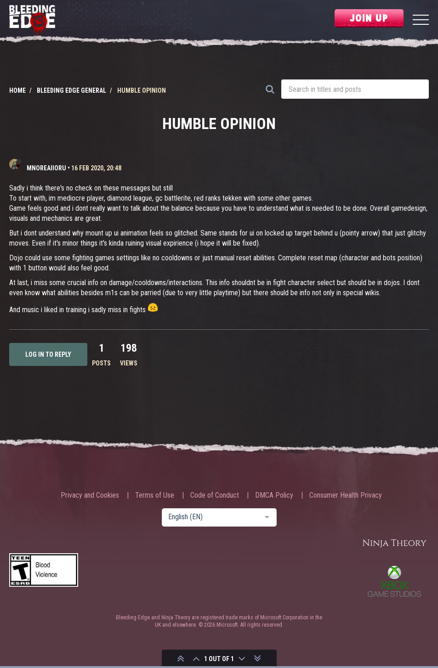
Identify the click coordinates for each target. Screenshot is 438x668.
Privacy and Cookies (90, 495)
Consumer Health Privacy (345, 495)
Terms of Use (154, 495)
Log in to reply (48, 354)
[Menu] (421, 21)
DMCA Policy (274, 495)
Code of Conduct (214, 495)
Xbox (394, 581)
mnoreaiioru (46, 168)
